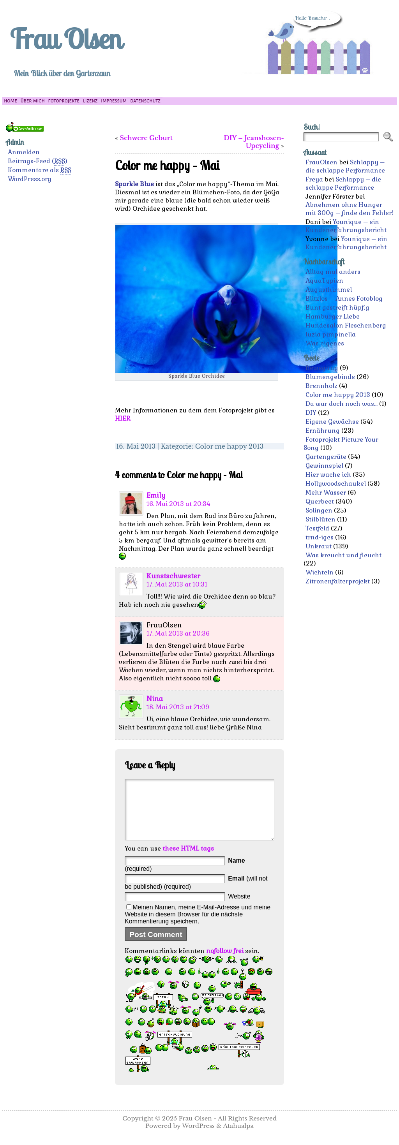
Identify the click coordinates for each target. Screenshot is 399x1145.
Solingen (318, 510)
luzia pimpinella (330, 334)
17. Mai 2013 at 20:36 (178, 633)
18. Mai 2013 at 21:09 (178, 707)
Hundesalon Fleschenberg (345, 325)
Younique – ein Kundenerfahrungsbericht (346, 226)
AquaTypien (324, 281)
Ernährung (322, 430)
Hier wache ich (328, 474)
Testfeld (317, 528)
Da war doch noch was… (341, 404)
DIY (310, 413)
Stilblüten (320, 519)
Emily (156, 495)
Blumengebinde (330, 377)
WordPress (198, 1137)
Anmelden (24, 152)
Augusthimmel (328, 289)
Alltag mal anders (332, 272)
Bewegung (321, 368)
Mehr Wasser (325, 492)
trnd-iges (319, 537)
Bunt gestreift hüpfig (337, 307)
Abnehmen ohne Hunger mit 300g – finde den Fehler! (349, 209)
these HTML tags (188, 860)
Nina (155, 698)
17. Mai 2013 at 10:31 (177, 584)
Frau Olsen (65, 38)
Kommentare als (39, 170)
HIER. (123, 418)
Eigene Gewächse (332, 421)
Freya (314, 179)
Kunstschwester (173, 576)
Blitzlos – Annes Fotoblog (344, 298)
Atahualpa (238, 1137)
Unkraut (318, 546)
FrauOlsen (321, 162)
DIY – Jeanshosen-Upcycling (254, 142)
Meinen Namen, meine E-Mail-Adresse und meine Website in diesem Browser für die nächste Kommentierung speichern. (197, 926)
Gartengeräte (325, 457)
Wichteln (319, 572)
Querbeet (319, 501)
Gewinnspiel (324, 466)
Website (239, 908)
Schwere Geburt (146, 138)
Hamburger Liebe (332, 316)
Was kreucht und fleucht (343, 555)
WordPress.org (29, 179)
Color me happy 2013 (229, 446)
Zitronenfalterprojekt (337, 581)
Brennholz (321, 386)
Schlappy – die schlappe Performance (345, 166)
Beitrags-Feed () (37, 161)
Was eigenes (324, 343)
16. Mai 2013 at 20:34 (178, 504)
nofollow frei (225, 962)
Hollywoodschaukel (335, 483)
